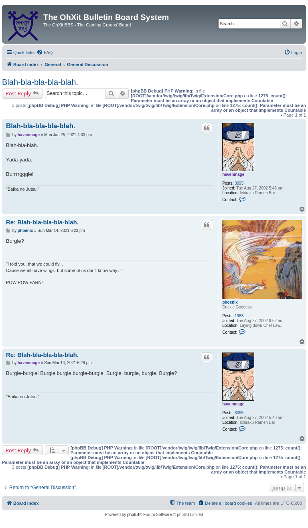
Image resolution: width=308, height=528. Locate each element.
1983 (239, 316)
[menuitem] (44, 52)
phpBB (133, 514)
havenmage (233, 174)
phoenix (229, 302)
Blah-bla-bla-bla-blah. (40, 82)
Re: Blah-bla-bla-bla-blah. (42, 222)
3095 (239, 183)
